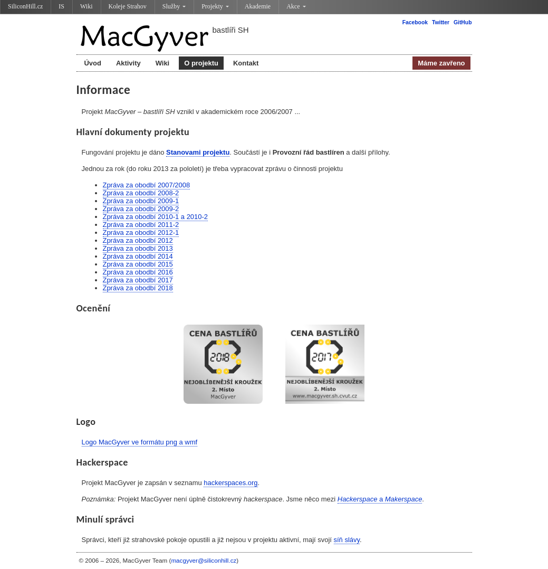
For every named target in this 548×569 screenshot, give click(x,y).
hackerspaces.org (230, 483)
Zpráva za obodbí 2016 (138, 272)
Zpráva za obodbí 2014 (138, 256)
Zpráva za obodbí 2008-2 (141, 193)
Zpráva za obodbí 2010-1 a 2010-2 (155, 217)
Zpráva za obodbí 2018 (138, 288)
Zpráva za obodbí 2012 (138, 240)
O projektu (201, 63)
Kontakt (245, 63)
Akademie (258, 6)
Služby (174, 6)
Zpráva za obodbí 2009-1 (141, 201)
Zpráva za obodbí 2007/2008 (146, 185)
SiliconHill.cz (25, 6)
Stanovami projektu (197, 152)
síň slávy (347, 540)
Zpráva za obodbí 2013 (138, 248)
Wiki (86, 6)
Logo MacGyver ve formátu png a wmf (140, 442)
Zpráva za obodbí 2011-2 (141, 225)
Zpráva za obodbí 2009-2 (141, 209)
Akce (295, 6)
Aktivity (128, 63)
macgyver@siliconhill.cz (203, 560)
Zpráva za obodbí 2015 (138, 264)
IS (61, 6)
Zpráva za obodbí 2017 (138, 280)
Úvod (92, 63)
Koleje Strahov (128, 6)
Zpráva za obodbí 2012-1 (141, 232)
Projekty (215, 6)
